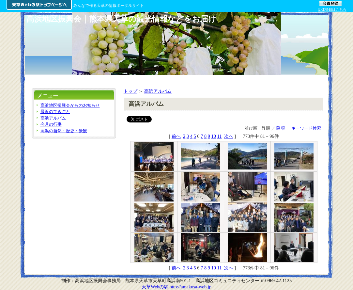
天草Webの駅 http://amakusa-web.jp (176, 286)
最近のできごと (55, 111)
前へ (176, 136)
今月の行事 (51, 124)
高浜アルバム (158, 91)
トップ (130, 91)
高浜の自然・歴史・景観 (63, 130)
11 (219, 136)
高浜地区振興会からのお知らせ (70, 105)
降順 (280, 128)
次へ (228, 136)
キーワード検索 (306, 128)
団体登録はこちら (332, 9)
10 (213, 136)
